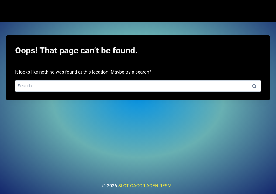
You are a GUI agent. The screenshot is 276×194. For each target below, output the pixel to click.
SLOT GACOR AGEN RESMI (146, 185)
